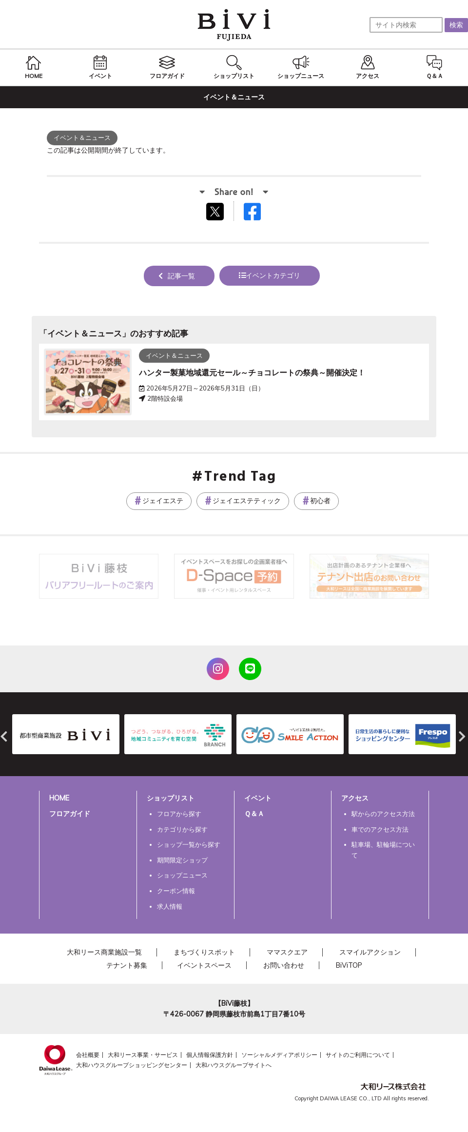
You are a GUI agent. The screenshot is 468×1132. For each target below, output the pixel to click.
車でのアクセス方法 (380, 829)
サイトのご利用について (358, 1054)
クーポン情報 (176, 891)
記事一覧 (181, 276)
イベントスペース (204, 965)
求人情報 (169, 906)
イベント (258, 798)
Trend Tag (240, 477)
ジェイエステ (162, 500)
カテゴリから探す (182, 829)
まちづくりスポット (204, 952)
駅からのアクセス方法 (383, 814)
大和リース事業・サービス (143, 1054)
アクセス (355, 798)
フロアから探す (179, 814)
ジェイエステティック (247, 500)
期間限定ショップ (182, 860)
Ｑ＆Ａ (254, 813)
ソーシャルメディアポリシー (279, 1054)
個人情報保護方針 (209, 1054)
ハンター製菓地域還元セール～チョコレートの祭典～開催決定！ (252, 372)
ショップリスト (171, 798)
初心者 (320, 500)
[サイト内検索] (406, 25)
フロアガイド (69, 813)
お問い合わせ (283, 965)
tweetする (216, 211)
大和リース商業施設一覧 (104, 952)
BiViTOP (349, 965)
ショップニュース (182, 875)
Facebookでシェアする (258, 214)
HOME (59, 798)
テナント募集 (126, 965)
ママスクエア (287, 952)
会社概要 (87, 1054)
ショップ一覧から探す (188, 844)
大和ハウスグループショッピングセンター (131, 1065)
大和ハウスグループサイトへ (233, 1065)
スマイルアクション (370, 952)
